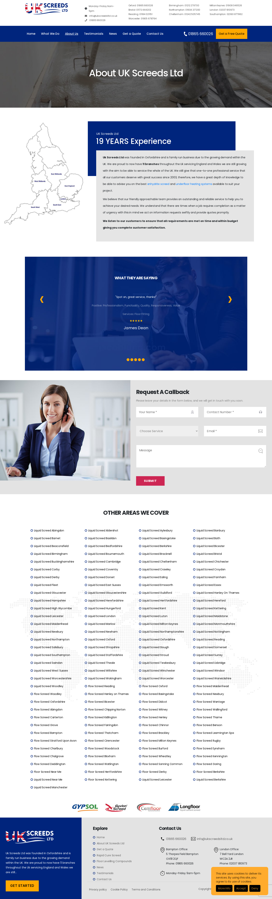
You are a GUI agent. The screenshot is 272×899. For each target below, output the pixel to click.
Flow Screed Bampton (48, 733)
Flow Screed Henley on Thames (108, 694)
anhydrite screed (158, 184)
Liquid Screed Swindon (48, 663)
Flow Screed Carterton (48, 717)
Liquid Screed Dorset (101, 577)
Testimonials (93, 34)
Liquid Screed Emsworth (157, 585)
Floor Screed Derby (154, 772)
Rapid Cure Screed (109, 855)
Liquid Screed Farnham (211, 577)
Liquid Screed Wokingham (105, 678)
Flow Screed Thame (209, 717)
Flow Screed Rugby (209, 741)
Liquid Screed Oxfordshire (158, 639)
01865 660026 (95, 20)
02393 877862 (226, 14)
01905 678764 (142, 18)
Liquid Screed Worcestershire (53, 678)
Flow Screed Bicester (101, 702)
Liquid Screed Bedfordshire (105, 546)
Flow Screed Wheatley (156, 756)
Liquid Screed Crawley (156, 569)
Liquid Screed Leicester (49, 616)
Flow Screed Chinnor (155, 725)
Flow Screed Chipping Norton (106, 709)
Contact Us (155, 34)
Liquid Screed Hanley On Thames (218, 593)
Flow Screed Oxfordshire (49, 702)
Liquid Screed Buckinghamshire (54, 562)
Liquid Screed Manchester (50, 787)
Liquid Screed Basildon (102, 538)
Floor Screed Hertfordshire (105, 772)
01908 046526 (226, 5)
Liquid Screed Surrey (210, 655)
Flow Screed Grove (46, 725)
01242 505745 (184, 14)
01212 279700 (184, 5)
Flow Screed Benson (209, 725)
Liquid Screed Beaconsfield (51, 546)
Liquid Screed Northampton (52, 639)
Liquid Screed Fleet (46, 585)
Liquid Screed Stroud (155, 655)
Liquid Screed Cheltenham (159, 562)
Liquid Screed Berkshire (157, 546)
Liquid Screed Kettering (211, 608)
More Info (224, 888)
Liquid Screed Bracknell (157, 554)
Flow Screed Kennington (212, 756)
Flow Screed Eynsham (211, 748)
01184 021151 (140, 14)
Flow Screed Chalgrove (49, 756)
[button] (128, 359)
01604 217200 (184, 9)
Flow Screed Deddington (50, 764)
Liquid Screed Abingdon (49, 530)
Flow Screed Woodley (48, 694)
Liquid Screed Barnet (47, 538)
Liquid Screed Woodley (48, 686)
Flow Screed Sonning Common (162, 764)
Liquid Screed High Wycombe (53, 608)
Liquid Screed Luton (154, 616)
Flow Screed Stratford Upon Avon (55, 741)
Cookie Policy (119, 889)
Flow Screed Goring (209, 764)
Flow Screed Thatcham (103, 733)
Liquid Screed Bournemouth (106, 554)
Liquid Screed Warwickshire (214, 678)
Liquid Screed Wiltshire (102, 670)
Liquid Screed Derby (46, 577)
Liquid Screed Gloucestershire (107, 593)
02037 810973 (222, 9)
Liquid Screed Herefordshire (106, 600)
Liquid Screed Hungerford (104, 608)
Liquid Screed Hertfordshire (159, 600)
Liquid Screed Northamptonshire (163, 632)
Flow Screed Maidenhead (213, 686)
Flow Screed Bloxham (102, 756)
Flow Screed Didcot (154, 702)
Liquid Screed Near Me (48, 779)
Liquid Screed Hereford (211, 600)
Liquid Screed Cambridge (104, 562)
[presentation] (42, 298)
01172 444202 (139, 9)
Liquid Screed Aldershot (103, 530)
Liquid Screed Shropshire (104, 647)
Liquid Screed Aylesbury (157, 530)
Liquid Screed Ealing (155, 577)
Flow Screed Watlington (103, 764)
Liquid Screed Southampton (52, 655)
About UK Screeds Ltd (110, 843)
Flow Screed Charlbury (48, 748)
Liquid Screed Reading (211, 639)
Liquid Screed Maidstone (212, 616)
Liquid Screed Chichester (213, 562)
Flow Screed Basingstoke (158, 694)
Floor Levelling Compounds (114, 861)
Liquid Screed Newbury (48, 632)
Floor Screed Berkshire (211, 772)
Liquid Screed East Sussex (104, 585)
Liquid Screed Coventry (103, 569)
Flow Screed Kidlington (102, 717)
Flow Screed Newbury (210, 694)
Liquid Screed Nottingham (213, 632)
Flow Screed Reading (101, 686)
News (113, 34)
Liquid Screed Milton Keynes (160, 624)
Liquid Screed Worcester (158, 678)
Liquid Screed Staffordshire (105, 655)
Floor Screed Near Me (47, 772)
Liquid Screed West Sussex (51, 670)
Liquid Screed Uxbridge (211, 663)
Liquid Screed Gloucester (50, 593)
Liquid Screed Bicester (211, 546)
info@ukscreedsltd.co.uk (101, 15)
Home (31, 34)
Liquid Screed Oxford (101, 639)
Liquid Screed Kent (154, 608)
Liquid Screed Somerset (212, 647)
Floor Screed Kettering (102, 779)
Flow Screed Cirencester (104, 741)
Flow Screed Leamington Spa (215, 733)
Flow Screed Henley (154, 717)
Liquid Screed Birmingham (51, 554)
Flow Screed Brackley (155, 733)
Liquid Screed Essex (209, 585)
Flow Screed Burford (155, 748)
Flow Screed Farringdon (103, 725)
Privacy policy (98, 889)
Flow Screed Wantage (211, 702)
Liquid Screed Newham (103, 632)
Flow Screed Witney (155, 709)
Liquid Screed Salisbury (48, 647)
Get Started (22, 886)
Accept (241, 888)
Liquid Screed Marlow (101, 624)
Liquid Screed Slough (155, 647)
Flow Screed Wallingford (212, 709)
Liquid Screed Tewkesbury (159, 663)
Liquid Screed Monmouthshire (216, 624)
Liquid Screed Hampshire (50, 600)
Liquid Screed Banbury (211, 530)
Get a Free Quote (231, 34)
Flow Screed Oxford (154, 686)
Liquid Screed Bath (208, 538)
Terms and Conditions (146, 889)
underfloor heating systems (194, 184)
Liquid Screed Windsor (211, 670)
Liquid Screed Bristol (209, 554)
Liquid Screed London (102, 616)
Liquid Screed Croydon (211, 569)
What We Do (50, 34)
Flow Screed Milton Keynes (159, 741)
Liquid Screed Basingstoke (159, 538)
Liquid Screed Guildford (157, 593)
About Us (71, 34)
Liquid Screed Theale (101, 663)
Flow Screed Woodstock (103, 748)
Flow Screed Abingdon (48, 709)
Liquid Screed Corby (47, 569)
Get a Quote (132, 34)
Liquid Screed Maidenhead (51, 624)
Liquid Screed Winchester (158, 670)
